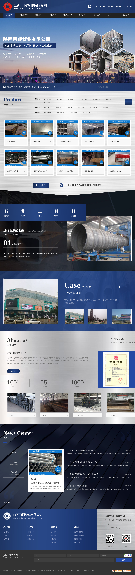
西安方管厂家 (78, 542)
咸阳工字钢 (81, 107)
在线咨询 (43, 185)
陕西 (89, 570)
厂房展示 (6, 535)
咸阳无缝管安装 (12, 171)
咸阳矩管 (47, 103)
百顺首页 (9, 15)
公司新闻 (53, 532)
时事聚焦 (53, 542)
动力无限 (76, 570)
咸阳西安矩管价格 (65, 141)
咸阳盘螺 (105, 107)
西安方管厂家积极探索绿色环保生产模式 (84, 450)
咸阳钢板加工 (61, 112)
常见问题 (53, 539)
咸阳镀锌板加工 (38, 141)
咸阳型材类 (30, 535)
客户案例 (82, 15)
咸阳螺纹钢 (93, 107)
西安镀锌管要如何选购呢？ (79, 486)
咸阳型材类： (39, 107)
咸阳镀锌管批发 (115, 171)
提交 (123, 560)
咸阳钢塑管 (96, 99)
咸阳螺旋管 (71, 99)
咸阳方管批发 (115, 141)
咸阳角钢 (53, 15)
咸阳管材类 (30, 532)
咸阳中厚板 (86, 112)
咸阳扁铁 (47, 107)
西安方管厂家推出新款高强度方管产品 (83, 462)
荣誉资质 (6, 539)
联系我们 (126, 15)
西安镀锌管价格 (79, 535)
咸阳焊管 (38, 15)
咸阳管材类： (39, 99)
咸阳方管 (108, 99)
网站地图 (62, 570)
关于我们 (97, 15)
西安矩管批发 (78, 539)
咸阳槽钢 (58, 107)
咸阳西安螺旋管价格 (66, 171)
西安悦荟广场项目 (74, 293)
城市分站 (84, 570)
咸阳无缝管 (83, 99)
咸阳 (92, 570)
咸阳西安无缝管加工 (40, 171)
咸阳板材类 (30, 539)
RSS (54, 570)
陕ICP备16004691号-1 (45, 570)
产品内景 (43, 415)
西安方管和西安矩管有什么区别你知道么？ (85, 474)
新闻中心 (111, 15)
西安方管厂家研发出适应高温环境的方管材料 (45, 483)
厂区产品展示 (111, 415)
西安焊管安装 (78, 532)
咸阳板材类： (39, 112)
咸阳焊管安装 (89, 171)
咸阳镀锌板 (47, 112)
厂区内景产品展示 (79, 415)
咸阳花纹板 (74, 112)
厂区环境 (10, 415)
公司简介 (6, 532)
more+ (13, 371)
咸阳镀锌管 (24, 15)
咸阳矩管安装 (89, 141)
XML (58, 570)
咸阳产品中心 (67, 15)
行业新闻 (53, 535)
